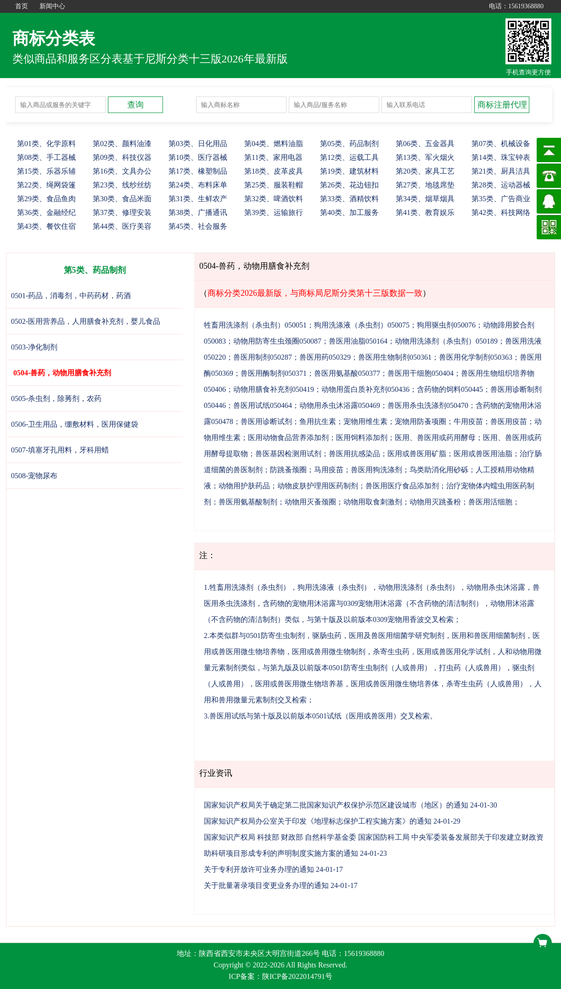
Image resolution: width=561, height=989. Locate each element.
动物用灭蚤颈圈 (310, 502)
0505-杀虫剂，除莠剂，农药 (56, 398)
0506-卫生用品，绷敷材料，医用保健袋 (74, 424)
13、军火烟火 (425, 157)
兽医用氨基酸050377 (347, 373)
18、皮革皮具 (273, 171)
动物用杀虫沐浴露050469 (339, 405)
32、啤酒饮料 (273, 199)
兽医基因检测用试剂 (288, 454)
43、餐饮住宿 (46, 226)
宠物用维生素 (365, 421)
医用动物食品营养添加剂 (288, 437)
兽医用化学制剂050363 (475, 357)
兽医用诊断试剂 (266, 421)
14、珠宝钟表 (500, 157)
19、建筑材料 (349, 171)
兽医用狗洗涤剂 (376, 470)
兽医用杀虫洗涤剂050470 (427, 405)
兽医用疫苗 (508, 421)
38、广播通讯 (197, 212)
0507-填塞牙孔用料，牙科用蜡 (60, 450)
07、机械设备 (500, 143)
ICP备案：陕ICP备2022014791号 (280, 976)
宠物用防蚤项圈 (420, 421)
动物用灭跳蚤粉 (435, 502)
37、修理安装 (122, 212)
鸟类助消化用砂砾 (439, 470)
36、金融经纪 (46, 212)
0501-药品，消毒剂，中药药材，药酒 (71, 296)
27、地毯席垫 (425, 185)
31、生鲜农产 (197, 199)
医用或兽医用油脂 (483, 454)
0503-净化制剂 (34, 347)
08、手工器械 (46, 157)
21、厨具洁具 (500, 171)
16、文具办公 (122, 171)
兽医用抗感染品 (354, 454)
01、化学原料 (46, 143)
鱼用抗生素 (317, 421)
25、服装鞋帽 (273, 185)
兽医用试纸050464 (262, 405)
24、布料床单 (197, 185)
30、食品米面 (122, 199)
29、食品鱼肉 (46, 199)
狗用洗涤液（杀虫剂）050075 (362, 325)
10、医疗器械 (197, 157)
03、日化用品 (197, 143)
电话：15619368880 (516, 6)
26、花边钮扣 (349, 185)
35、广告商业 (500, 199)
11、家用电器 (273, 157)
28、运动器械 (500, 185)
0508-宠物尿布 (34, 476)
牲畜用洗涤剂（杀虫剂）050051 (255, 325)
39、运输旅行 (273, 212)
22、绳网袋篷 (46, 185)
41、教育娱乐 (425, 212)
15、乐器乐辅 (46, 171)
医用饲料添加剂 (361, 437)
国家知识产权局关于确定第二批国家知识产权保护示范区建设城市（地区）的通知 (336, 805)
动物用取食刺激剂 (372, 502)
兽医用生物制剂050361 (395, 357)
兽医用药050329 (325, 357)
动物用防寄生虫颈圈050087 (277, 341)
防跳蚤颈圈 (288, 470)
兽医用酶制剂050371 (274, 373)
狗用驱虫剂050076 (446, 325)
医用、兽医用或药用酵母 (435, 437)
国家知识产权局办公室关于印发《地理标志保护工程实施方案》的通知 (318, 821)
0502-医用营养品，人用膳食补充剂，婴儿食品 (85, 321)
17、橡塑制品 (197, 171)
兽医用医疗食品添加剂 (402, 486)
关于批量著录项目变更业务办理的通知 (266, 885)
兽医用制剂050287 (262, 357)
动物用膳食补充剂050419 (273, 389)
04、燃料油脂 (273, 143)
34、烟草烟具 (425, 199)
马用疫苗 (328, 470)
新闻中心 (52, 6)
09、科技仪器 (122, 157)
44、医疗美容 (122, 226)
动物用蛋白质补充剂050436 (365, 389)
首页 (21, 6)
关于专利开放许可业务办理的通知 (259, 869)
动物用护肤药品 (244, 486)
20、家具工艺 (425, 171)
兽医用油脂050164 (358, 341)
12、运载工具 (349, 157)
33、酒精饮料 (349, 199)
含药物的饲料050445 (450, 389)
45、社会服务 (197, 226)
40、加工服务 (349, 212)
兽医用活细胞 (490, 502)
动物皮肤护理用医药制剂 (317, 486)
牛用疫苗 (468, 421)
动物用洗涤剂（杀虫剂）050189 (446, 341)
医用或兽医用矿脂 (416, 454)
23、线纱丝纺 (122, 185)
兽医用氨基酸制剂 (248, 502)
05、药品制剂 (349, 143)
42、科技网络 (500, 212)
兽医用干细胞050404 (420, 373)
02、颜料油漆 (122, 143)
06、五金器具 (425, 143)
